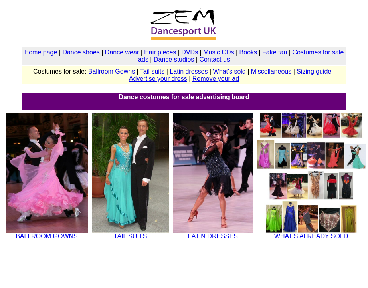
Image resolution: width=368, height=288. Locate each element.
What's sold (229, 71)
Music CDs (218, 52)
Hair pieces (160, 52)
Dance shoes (80, 52)
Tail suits (152, 71)
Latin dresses (189, 71)
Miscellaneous (271, 71)
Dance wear (122, 52)
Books (248, 52)
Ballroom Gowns (111, 71)
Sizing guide (314, 71)
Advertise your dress (158, 78)
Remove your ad (215, 78)
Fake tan (274, 52)
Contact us (214, 59)
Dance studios (174, 59)
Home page (40, 52)
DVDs (189, 52)
